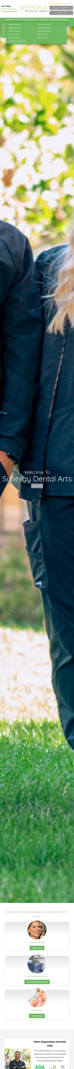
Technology (26, 20)
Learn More (37, 486)
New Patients (64, 20)
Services (18, 20)
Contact (8, 24)
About (11, 20)
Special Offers (48, 20)
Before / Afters (37, 20)
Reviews (57, 20)
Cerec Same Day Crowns (37, 982)
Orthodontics (37, 1016)
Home (7, 20)
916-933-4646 (9, 8)
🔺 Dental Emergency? (9, 11)
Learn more (37, 948)
